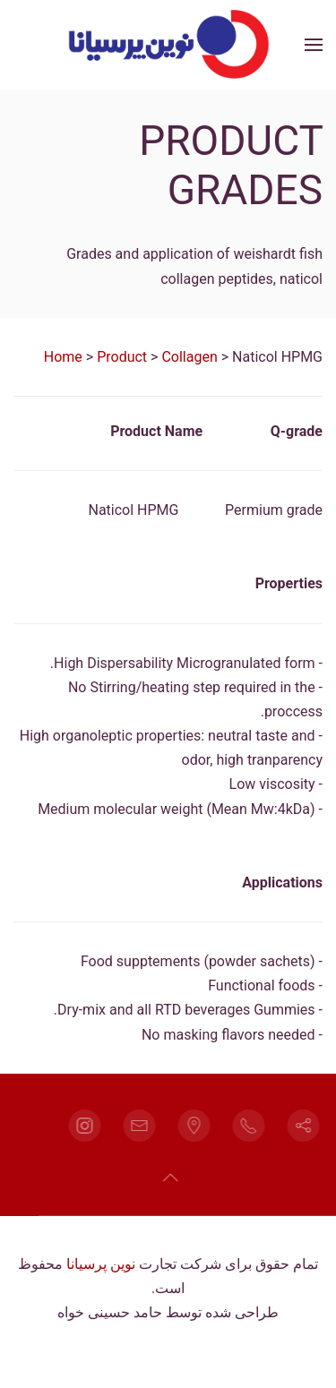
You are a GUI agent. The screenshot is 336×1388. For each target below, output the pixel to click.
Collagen (189, 356)
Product (122, 356)
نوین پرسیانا (100, 1263)
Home (63, 356)
